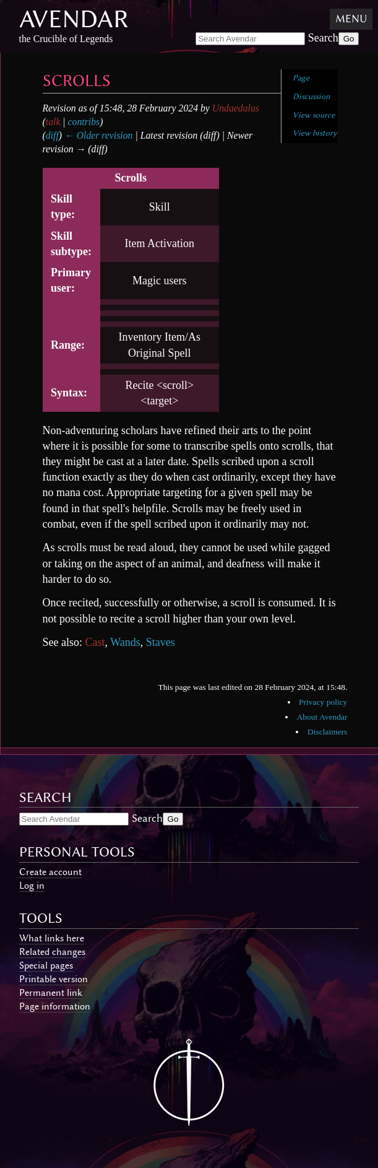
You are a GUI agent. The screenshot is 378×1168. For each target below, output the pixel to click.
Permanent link (50, 992)
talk (53, 121)
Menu (351, 18)
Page (301, 77)
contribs (84, 121)
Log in (32, 885)
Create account (50, 872)
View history (315, 132)
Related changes (52, 951)
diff (52, 135)
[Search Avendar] (250, 38)
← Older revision (98, 135)
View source (314, 115)
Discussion (311, 96)
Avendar (74, 19)
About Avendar (322, 716)
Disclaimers (327, 731)
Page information (54, 1006)
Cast (95, 642)
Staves (160, 642)
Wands (125, 642)
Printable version (53, 979)
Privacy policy (323, 702)
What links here (51, 938)
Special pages (46, 965)
